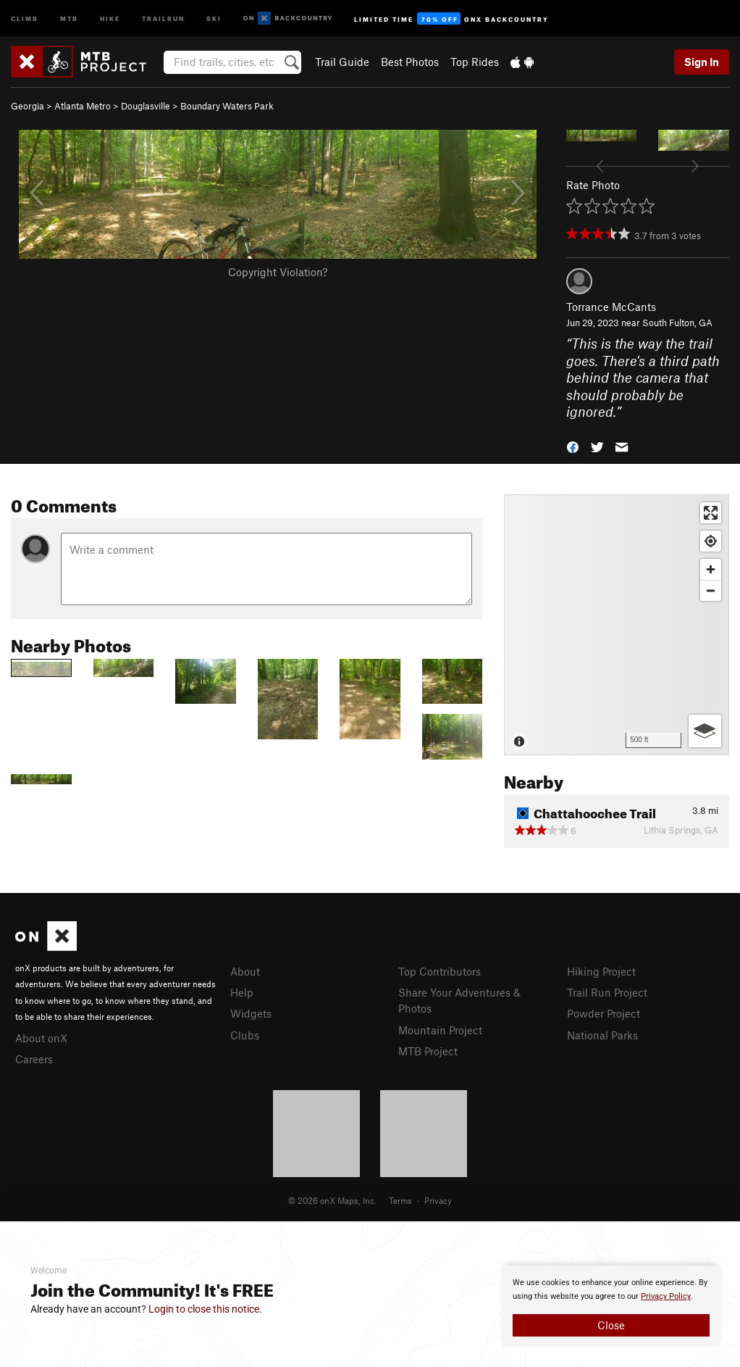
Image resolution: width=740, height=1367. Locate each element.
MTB (69, 17)
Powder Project (603, 1013)
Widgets (251, 1013)
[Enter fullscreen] (710, 512)
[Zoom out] (710, 590)
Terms (400, 1200)
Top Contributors (439, 971)
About (245, 971)
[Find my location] (710, 541)
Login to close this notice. (205, 1309)
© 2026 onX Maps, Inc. (332, 1200)
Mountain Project (440, 1029)
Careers (34, 1058)
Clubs (244, 1035)
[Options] (705, 731)
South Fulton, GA (677, 322)
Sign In (701, 61)
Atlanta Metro (82, 106)
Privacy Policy (666, 1296)
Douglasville (145, 106)
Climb (24, 17)
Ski (214, 17)
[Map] (616, 625)
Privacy (438, 1200)
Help (241, 992)
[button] (572, 445)
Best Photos (410, 61)
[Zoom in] (710, 569)
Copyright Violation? (277, 271)
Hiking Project (601, 971)
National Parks (602, 1035)
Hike (110, 17)
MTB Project (428, 1051)
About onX (41, 1037)
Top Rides (474, 61)
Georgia (27, 106)
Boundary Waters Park (227, 106)
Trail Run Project (607, 992)
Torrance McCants (611, 306)
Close (611, 1324)
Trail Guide (342, 61)
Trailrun (163, 17)
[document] (611, 1306)
